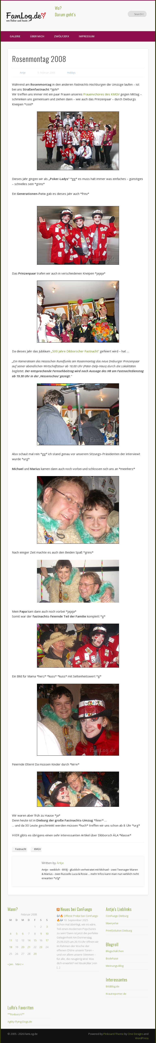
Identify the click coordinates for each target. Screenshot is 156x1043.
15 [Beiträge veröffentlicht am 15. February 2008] (35, 940)
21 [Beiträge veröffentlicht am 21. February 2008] (28, 947)
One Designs (135, 1034)
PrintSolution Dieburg (119, 930)
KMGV (37, 849)
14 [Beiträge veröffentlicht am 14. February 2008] (28, 940)
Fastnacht (20, 849)
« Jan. (11, 964)
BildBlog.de (112, 986)
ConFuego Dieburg (117, 916)
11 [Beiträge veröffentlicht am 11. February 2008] (10, 940)
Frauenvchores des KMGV (101, 94)
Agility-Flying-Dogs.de (20, 1021)
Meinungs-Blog (115, 966)
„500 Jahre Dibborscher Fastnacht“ (75, 351)
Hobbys (71, 72)
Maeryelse (112, 923)
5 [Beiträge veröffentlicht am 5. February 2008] (16, 933)
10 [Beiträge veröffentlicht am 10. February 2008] (47, 933)
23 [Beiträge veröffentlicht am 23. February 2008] (40, 947)
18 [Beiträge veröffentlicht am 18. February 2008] (10, 947)
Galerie (15, 36)
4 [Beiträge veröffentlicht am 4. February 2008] (10, 933)
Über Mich (37, 36)
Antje (23, 72)
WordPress (141, 1038)
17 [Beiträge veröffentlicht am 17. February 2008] (47, 940)
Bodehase (112, 958)
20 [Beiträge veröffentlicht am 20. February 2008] (22, 947)
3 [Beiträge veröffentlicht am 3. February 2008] (47, 926)
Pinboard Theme (113, 1034)
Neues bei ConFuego (76, 909)
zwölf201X (61, 36)
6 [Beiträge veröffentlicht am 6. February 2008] (22, 933)
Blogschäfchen (115, 951)
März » (19, 964)
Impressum (86, 36)
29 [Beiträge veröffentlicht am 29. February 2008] (35, 954)
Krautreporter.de (116, 994)
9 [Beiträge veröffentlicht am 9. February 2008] (41, 933)
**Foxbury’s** (16, 1014)
